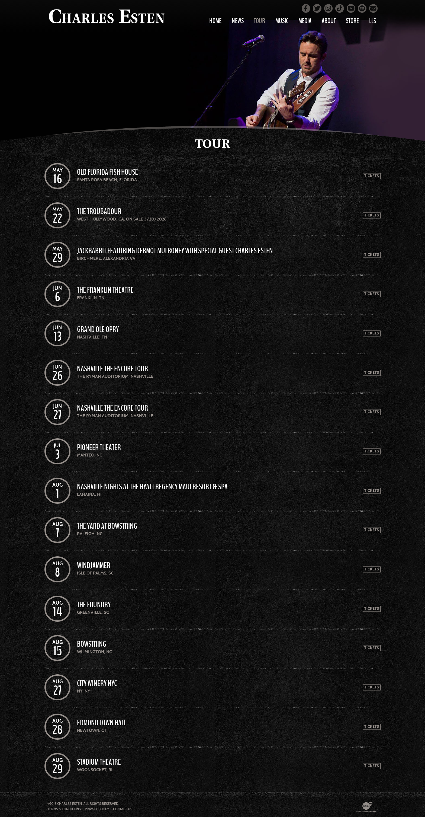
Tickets (371, 176)
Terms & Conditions (64, 809)
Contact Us (122, 809)
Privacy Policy (97, 809)
